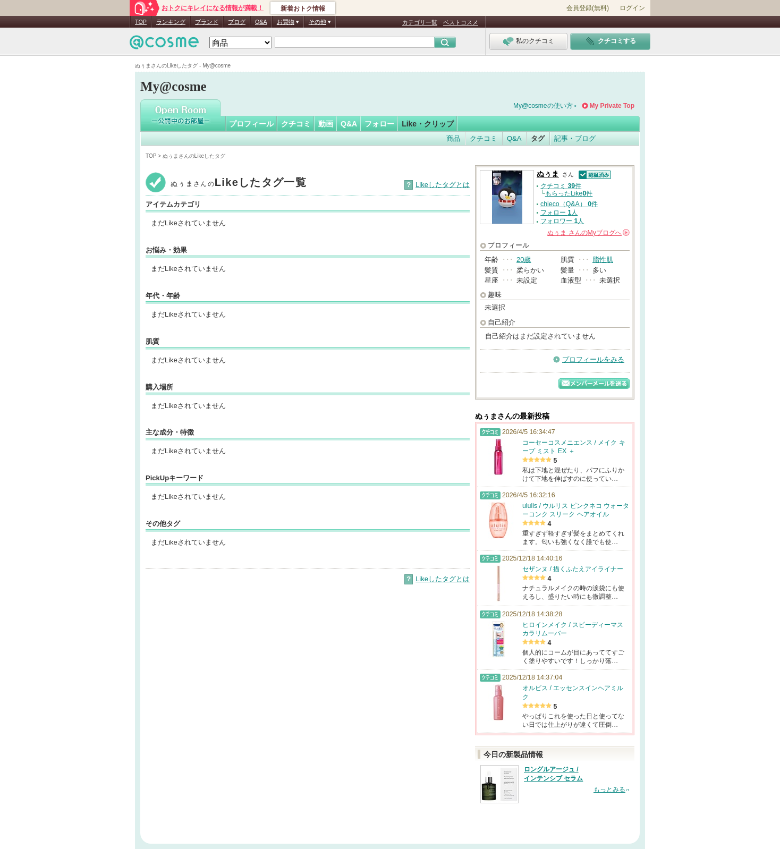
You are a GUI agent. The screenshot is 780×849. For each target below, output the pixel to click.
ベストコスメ (460, 22)
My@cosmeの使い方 (543, 105)
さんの (588, 232)
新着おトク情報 (303, 8)
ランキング (170, 22)
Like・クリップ (428, 124)
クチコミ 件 (560, 186)
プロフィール (251, 124)
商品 (453, 138)
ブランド (206, 22)
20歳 (523, 260)
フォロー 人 (559, 212)
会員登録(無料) (587, 8)
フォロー (379, 124)
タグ (538, 138)
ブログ (236, 22)
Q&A (261, 22)
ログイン (632, 8)
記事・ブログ (575, 138)
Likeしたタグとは (443, 185)
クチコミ (296, 124)
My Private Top (612, 105)
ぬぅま (548, 174)
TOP (141, 22)
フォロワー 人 (562, 221)
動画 (325, 124)
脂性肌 (602, 260)
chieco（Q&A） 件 (569, 204)
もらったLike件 (569, 193)
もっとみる (609, 789)
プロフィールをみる (593, 359)
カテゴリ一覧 (419, 22)
